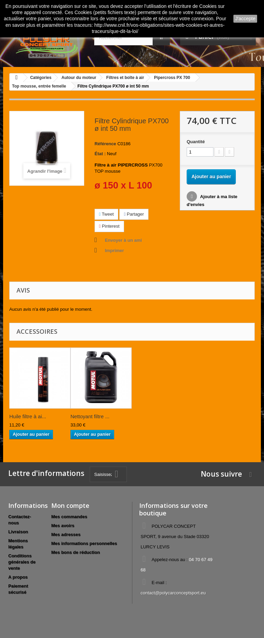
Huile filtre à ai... (27, 416)
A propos (18, 577)
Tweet (106, 214)
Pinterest (109, 226)
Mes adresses (65, 534)
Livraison (18, 531)
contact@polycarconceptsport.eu (173, 592)
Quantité (196, 141)
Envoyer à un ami (123, 240)
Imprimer (114, 250)
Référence (105, 143)
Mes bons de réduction (75, 552)
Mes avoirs (62, 525)
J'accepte (245, 18)
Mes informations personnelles (84, 543)
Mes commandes (69, 516)
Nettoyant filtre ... (89, 416)
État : (100, 153)
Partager (134, 214)
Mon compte (70, 505)
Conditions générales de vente (22, 562)
